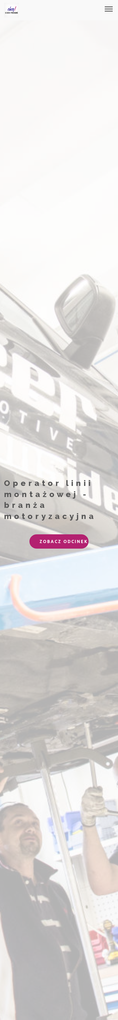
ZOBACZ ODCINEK (64, 541)
